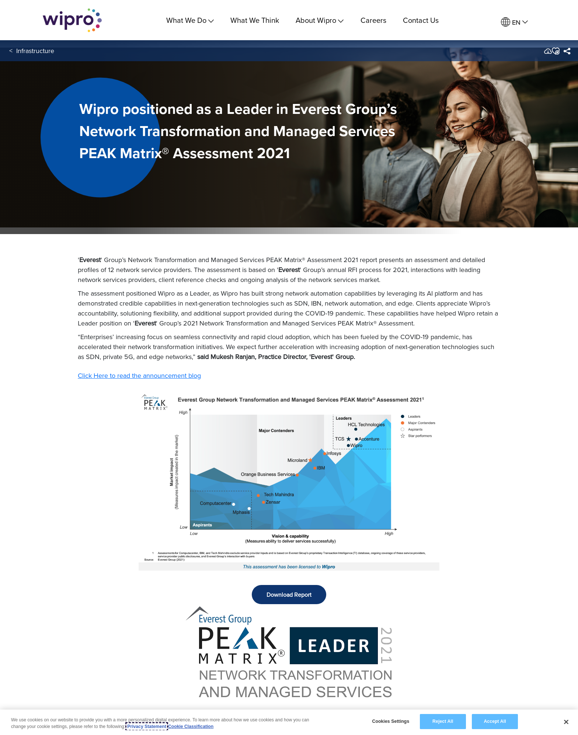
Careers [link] (373, 20)
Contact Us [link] (421, 20)
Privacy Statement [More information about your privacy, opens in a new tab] (146, 726)
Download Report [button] (289, 595)
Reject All (442, 721)
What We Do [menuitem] (190, 20)
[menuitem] (514, 22)
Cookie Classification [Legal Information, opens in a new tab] (190, 726)
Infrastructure (35, 51)
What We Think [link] (254, 20)
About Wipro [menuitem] (320, 20)
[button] (555, 51)
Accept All (495, 721)
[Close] (566, 722)
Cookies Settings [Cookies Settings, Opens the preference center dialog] (390, 721)
